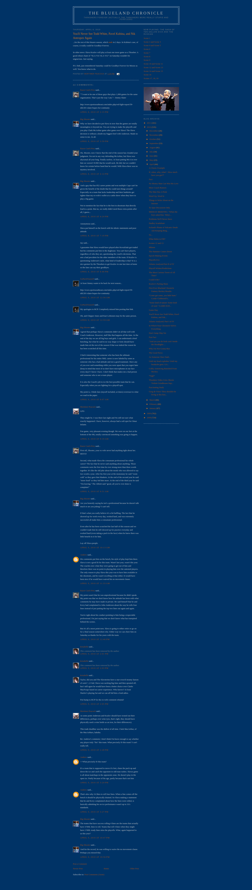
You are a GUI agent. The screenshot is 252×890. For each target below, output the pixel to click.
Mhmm (152, 247)
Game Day (153, 310)
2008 (149, 417)
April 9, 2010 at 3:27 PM (94, 812)
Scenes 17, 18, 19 (151, 78)
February (153, 404)
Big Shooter (85, 119)
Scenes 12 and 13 (156, 243)
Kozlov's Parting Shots (158, 284)
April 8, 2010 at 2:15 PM (94, 112)
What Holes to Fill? (157, 239)
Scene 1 (147, 38)
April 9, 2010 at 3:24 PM (94, 782)
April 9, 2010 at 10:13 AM (95, 547)
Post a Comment (80, 864)
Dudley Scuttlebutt (157, 223)
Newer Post (78, 868)
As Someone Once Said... (159, 357)
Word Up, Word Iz (156, 196)
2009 (149, 413)
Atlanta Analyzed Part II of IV (161, 264)
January (153, 408)
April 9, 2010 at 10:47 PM (95, 837)
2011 (149, 123)
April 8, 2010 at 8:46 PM (94, 271)
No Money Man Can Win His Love (163, 183)
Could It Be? (154, 279)
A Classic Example (157, 168)
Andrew (83, 555)
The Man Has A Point (158, 192)
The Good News (155, 353)
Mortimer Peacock (88, 407)
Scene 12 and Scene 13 (153, 67)
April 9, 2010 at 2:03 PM (94, 668)
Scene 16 (147, 74)
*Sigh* (152, 376)
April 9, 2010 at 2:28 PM (94, 750)
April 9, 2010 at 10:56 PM (95, 857)
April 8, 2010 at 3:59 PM (94, 141)
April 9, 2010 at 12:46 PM (95, 639)
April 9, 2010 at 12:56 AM (95, 297)
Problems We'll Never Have (160, 219)
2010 (149, 127)
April (151, 164)
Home (106, 868)
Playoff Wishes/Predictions (160, 268)
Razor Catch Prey (87, 90)
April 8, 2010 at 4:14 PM (94, 174)
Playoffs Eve (154, 260)
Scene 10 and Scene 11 (153, 64)
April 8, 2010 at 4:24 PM (94, 216)
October (153, 139)
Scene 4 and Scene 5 (152, 45)
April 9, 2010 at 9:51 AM (94, 491)
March (152, 400)
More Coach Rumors (157, 187)
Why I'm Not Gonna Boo (159, 348)
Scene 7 (147, 53)
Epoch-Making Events (158, 255)
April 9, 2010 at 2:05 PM (94, 704)
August (152, 147)
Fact (150, 179)
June (151, 156)
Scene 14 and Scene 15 (153, 71)
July (151, 151)
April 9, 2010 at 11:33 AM (95, 583)
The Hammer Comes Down (160, 251)
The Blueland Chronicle (126, 13)
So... (151, 235)
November (154, 135)
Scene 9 (147, 60)
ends (110, 42)
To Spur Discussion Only (159, 207)
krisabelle (84, 646)
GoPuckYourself (87, 279)
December (154, 131)
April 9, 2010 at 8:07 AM (94, 399)
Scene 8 (147, 56)
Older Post (134, 868)
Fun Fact (152, 337)
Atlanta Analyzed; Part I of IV (161, 321)
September (154, 143)
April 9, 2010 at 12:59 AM (95, 320)
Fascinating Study (156, 387)
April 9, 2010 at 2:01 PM (94, 654)
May (151, 160)
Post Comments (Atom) (94, 874)
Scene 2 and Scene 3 (152, 42)
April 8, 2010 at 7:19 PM (94, 235)
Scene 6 (147, 49)
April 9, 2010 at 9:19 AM (94, 439)
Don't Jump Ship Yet (157, 333)
